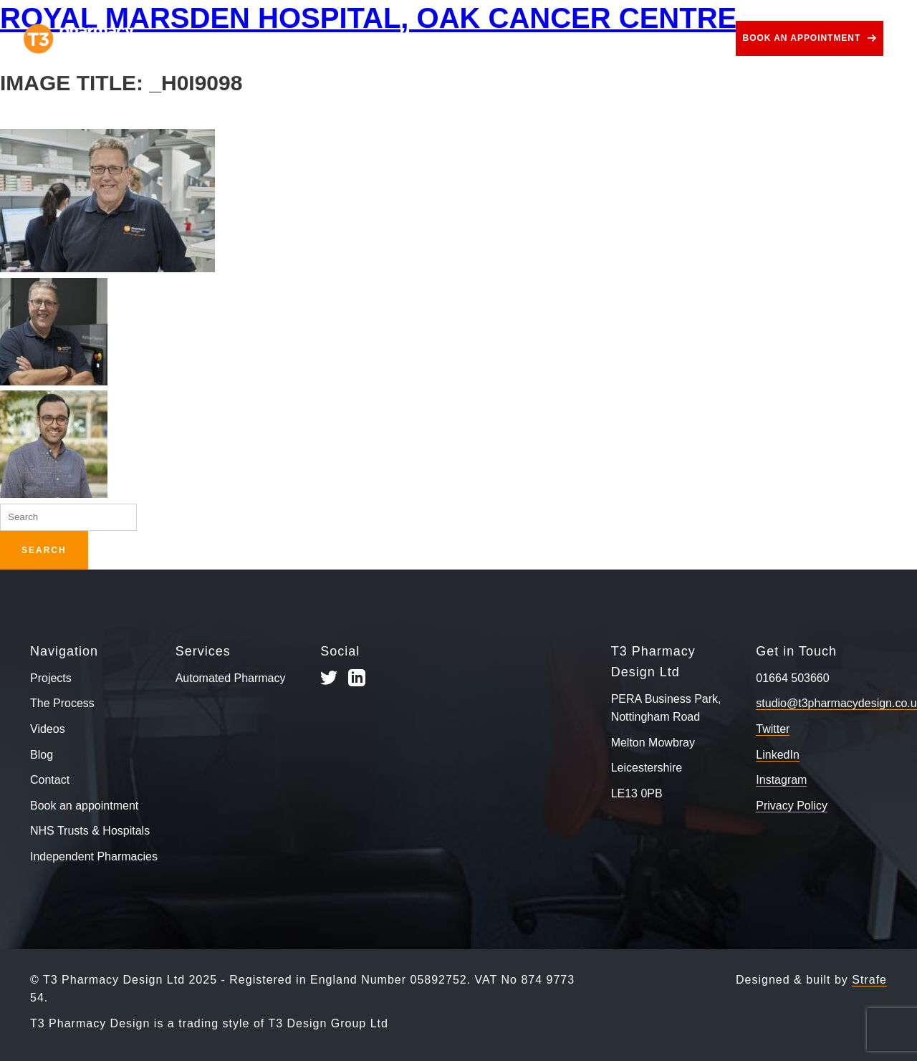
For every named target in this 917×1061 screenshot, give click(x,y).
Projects (222, 38)
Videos (575, 38)
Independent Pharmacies (94, 856)
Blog (633, 38)
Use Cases (493, 38)
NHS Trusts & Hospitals (90, 831)
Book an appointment (802, 38)
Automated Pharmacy (231, 678)
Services (401, 38)
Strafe (869, 980)
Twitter (772, 729)
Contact (695, 38)
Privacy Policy (791, 806)
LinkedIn (778, 755)
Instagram (781, 780)
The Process (309, 38)
